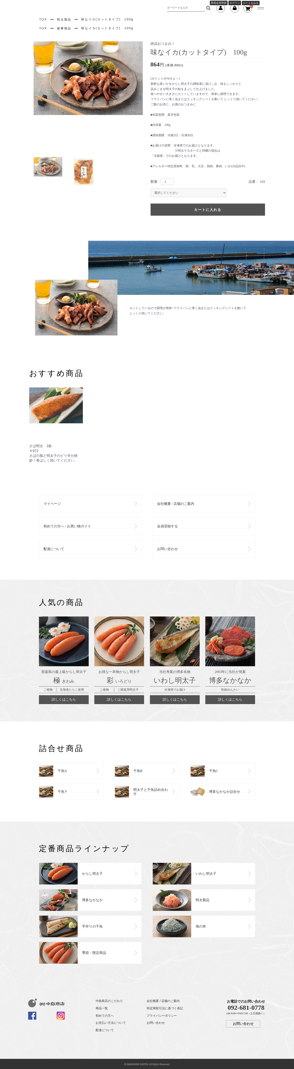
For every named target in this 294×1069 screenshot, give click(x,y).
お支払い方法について (111, 1022)
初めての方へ (105, 1015)
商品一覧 (102, 1008)
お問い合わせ (167, 549)
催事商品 (64, 28)
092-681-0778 (246, 1007)
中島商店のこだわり (109, 1001)
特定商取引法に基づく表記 (165, 1008)
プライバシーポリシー (162, 1015)
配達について (53, 549)
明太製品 (64, 19)
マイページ (52, 504)
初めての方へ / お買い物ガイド (67, 526)
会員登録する (167, 526)
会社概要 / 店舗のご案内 (175, 504)
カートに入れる (207, 210)
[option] (88, 78)
